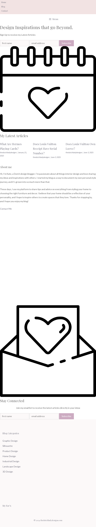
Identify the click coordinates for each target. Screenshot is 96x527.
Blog (3, 6)
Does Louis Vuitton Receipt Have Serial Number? (45, 148)
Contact (4, 11)
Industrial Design (10, 461)
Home (3, 2)
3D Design (7, 471)
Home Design (9, 456)
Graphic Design (10, 440)
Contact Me (6, 208)
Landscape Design (11, 466)
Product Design (10, 451)
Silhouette (7, 446)
